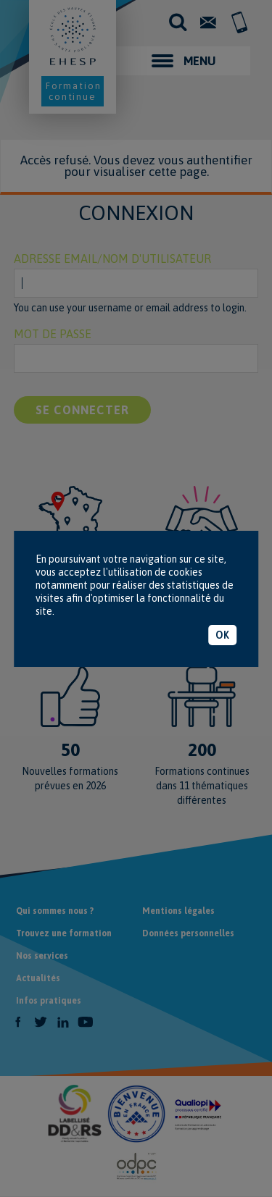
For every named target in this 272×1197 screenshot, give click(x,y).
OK (222, 635)
